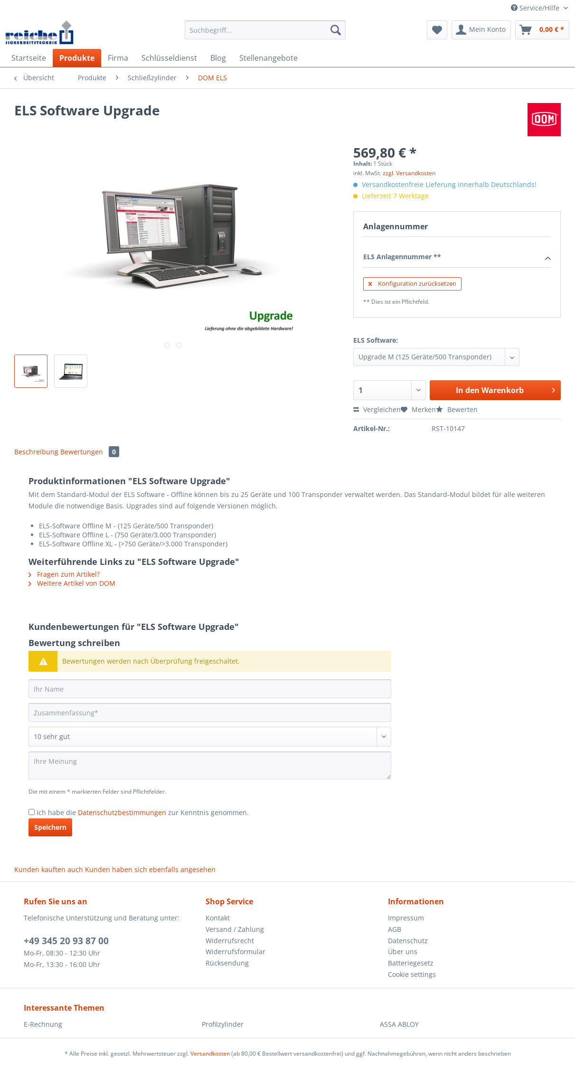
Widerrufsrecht (230, 940)
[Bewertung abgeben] (209, 737)
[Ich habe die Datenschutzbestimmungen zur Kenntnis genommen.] (31, 812)
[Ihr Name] (209, 688)
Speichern (50, 827)
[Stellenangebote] (268, 58)
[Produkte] (77, 58)
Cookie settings (412, 974)
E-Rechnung (43, 1024)
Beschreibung (36, 451)
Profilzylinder (223, 1024)
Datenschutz (408, 940)
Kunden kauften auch (48, 869)
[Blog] (218, 58)
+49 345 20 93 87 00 (66, 941)
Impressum (406, 917)
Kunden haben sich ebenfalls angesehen (150, 869)
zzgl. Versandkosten (409, 173)
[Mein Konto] (481, 29)
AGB (394, 929)
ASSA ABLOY (399, 1024)
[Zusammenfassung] (209, 712)
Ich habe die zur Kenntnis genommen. (143, 812)
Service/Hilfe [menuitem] (536, 7)
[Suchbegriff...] (265, 29)
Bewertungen (89, 451)
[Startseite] (29, 58)
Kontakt (218, 917)
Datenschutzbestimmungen (122, 812)
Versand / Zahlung (235, 929)
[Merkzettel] (437, 29)
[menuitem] (265, 34)
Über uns (402, 951)
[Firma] (118, 58)
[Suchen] (336, 29)
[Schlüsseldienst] (169, 58)
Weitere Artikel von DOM (71, 583)
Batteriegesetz (411, 962)
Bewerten (457, 409)
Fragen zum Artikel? (64, 574)
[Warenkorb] (542, 29)
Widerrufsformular (235, 951)
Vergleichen (377, 409)
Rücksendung (227, 962)
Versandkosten (210, 1054)
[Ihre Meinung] (209, 765)
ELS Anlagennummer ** (457, 257)
